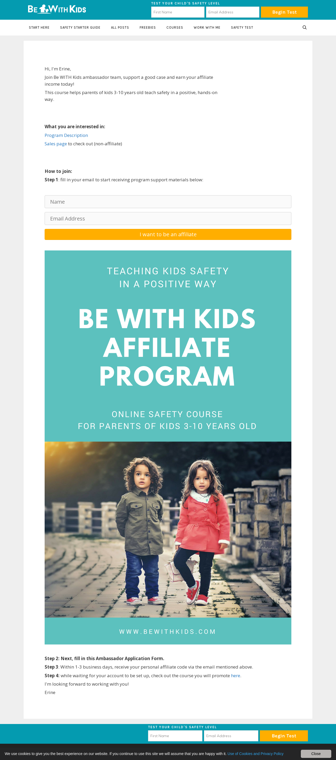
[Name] (168, 201)
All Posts (120, 27)
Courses (174, 27)
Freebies (148, 27)
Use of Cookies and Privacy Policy (256, 754)
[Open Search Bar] (304, 27)
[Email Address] (168, 218)
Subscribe (284, 735)
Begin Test (284, 12)
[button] (168, 234)
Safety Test (242, 27)
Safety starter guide (80, 27)
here (235, 675)
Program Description (66, 135)
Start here (39, 27)
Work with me (207, 27)
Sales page (56, 144)
